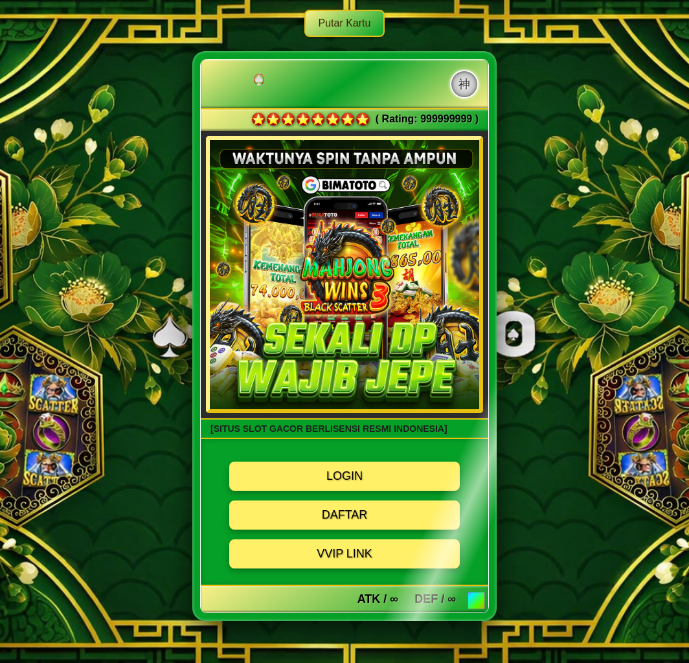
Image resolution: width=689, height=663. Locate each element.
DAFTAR (345, 514)
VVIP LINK (344, 553)
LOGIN (344, 475)
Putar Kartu (345, 22)
